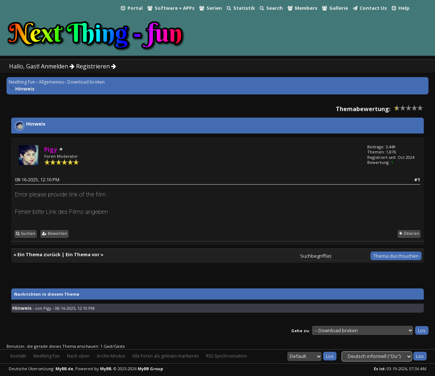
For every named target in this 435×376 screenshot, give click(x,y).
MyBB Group (150, 368)
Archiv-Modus (111, 356)
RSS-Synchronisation (226, 356)
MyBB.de (64, 368)
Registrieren (96, 66)
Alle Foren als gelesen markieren (165, 356)
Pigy (47, 308)
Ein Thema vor (83, 254)
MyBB (105, 368)
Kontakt (18, 356)
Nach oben (78, 356)
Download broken (86, 82)
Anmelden (58, 66)
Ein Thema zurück (38, 254)
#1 (417, 179)
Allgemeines (51, 82)
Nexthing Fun (22, 82)
